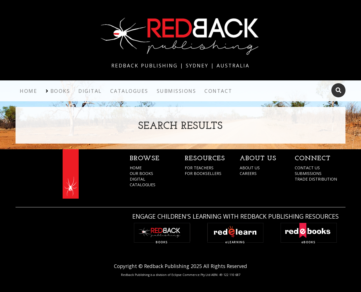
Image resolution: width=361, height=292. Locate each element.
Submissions (176, 90)
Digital (90, 90)
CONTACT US (307, 167)
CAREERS (248, 173)
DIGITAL (137, 179)
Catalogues (129, 90)
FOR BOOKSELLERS (203, 173)
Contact (218, 90)
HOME (136, 167)
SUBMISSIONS (308, 173)
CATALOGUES (142, 184)
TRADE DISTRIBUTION (316, 179)
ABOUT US (250, 167)
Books (60, 90)
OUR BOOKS (141, 173)
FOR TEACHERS (199, 167)
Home (28, 90)
